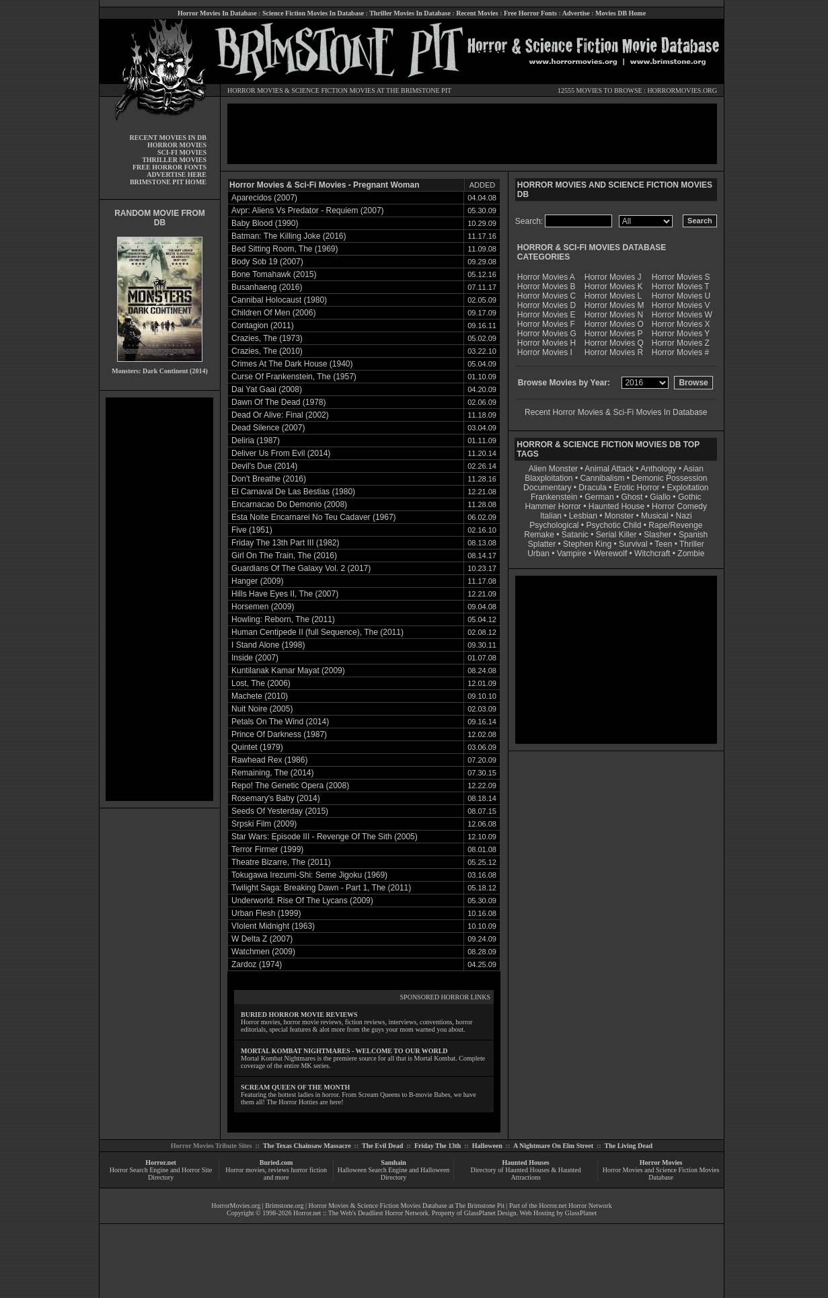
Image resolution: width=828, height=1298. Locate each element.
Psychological (553, 525)
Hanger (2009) (257, 581)
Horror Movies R (614, 352)
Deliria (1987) (255, 440)
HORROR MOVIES (255, 90)
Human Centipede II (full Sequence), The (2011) (317, 632)
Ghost (631, 497)
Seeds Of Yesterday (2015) (279, 811)
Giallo (660, 497)
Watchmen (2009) (263, 951)
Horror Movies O (614, 324)
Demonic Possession (669, 478)
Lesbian (584, 516)
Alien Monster (553, 468)
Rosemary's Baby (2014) (275, 798)
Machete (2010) (259, 696)
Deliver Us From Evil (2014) (280, 453)
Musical (655, 516)
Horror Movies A (546, 277)
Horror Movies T (681, 286)
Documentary (547, 487)
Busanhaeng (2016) (266, 287)
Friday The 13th (437, 1145)
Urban (538, 553)
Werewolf (610, 553)
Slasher (657, 534)
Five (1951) (251, 530)
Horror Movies (661, 1162)
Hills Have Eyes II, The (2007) (284, 594)
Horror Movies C (546, 296)
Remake (539, 534)
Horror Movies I (544, 352)
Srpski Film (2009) (264, 824)
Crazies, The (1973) (267, 338)
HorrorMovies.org (235, 1205)
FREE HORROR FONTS (169, 167)
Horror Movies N (614, 314)
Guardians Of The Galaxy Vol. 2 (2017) (301, 568)
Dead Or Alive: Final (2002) (280, 415)
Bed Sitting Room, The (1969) (284, 249)
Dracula (592, 487)
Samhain (393, 1162)
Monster (619, 516)
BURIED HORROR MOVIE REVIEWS (299, 1014)
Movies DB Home (620, 13)
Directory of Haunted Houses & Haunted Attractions (526, 1173)
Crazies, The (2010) (267, 351)
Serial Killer (616, 534)
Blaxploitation (548, 478)
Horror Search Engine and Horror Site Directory (161, 1173)
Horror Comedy (679, 506)
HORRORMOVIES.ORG (682, 90)
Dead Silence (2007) (268, 427)
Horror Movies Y (681, 333)
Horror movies (245, 1170)
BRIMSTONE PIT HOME (168, 182)
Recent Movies (477, 13)
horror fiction (309, 1170)
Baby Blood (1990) (264, 223)
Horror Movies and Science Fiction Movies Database (661, 1173)
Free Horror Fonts (530, 13)
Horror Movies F (546, 324)
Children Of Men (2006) (273, 312)
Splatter (542, 544)
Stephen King (587, 544)
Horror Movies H (546, 343)
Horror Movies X (681, 324)
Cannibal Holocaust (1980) (279, 300)
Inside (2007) (254, 657)
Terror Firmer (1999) (267, 849)
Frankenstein (554, 497)
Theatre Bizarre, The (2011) (281, 862)
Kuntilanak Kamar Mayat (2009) (288, 670)
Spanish (693, 534)
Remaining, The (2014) (272, 772)
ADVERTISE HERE (176, 174)
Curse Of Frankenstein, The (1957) (293, 376)
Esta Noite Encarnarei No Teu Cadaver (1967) (313, 517)
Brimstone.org (284, 1205)
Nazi (684, 516)
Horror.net (160, 1162)
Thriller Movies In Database (410, 13)
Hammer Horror (553, 506)
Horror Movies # (680, 352)
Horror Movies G (546, 333)
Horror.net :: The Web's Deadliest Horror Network (360, 1213)
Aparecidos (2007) (264, 197)
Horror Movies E (546, 314)
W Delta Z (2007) (262, 939)
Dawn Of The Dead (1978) (278, 402)
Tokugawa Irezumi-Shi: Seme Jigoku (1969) (309, 875)
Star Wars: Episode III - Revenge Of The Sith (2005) (324, 836)
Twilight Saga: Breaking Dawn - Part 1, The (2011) (321, 887)
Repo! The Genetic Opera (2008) (290, 785)
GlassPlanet (581, 1213)
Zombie (690, 553)
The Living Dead (629, 1145)
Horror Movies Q (614, 343)
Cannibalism (602, 478)
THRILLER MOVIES (174, 159)
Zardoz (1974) (256, 964)
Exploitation (687, 487)
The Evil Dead (382, 1145)
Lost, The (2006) (261, 683)
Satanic (575, 534)
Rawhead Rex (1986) (269, 760)
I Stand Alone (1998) (268, 645)
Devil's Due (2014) (264, 466)
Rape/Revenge (675, 525)
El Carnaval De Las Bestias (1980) (293, 491)
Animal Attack (609, 468)
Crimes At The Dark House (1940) (292, 364)
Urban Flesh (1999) (266, 913)
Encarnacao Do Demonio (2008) (289, 504)
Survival (633, 544)
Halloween (487, 1145)
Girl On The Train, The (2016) (284, 555)
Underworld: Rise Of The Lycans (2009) (302, 900)
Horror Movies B (546, 286)
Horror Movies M (614, 305)
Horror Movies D (546, 305)
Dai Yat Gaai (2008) (266, 389)
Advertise (576, 13)
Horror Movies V (681, 305)
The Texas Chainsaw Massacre (307, 1145)
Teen (663, 544)
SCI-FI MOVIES (181, 152)
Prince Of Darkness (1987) (279, 734)
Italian (551, 516)
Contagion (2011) (262, 325)
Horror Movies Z (681, 343)
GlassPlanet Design (490, 1213)
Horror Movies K (614, 286)
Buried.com (276, 1162)
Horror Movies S (681, 277)
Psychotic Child (613, 525)
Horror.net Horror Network (575, 1205)
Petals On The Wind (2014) (280, 721)
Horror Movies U (681, 296)
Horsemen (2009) (262, 606)
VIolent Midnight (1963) (273, 926)
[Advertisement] (159, 599)
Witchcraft (652, 553)
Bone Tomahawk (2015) (274, 274)
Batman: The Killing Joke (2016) (288, 236)
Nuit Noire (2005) (262, 709)
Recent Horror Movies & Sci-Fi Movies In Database (616, 412)
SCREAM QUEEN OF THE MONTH (295, 1087)
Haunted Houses (525, 1162)
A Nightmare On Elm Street (553, 1145)
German (599, 497)
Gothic (690, 497)
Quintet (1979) (257, 747)
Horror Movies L (613, 296)
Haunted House (616, 506)
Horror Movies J (613, 277)
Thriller (691, 544)
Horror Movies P (614, 333)
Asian (693, 468)
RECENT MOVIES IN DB (167, 137)
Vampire (572, 553)
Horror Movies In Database (217, 13)
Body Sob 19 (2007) (267, 261)
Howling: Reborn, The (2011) (283, 619)
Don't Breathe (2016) (268, 479)
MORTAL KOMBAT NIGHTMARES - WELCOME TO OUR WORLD (344, 1051)
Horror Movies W (682, 314)
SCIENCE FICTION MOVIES (333, 90)
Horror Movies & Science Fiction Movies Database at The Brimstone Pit (406, 1205)
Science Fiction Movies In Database (313, 13)
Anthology (658, 468)
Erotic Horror (637, 487)
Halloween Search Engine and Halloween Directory (394, 1173)
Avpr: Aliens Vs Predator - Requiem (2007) (307, 210)
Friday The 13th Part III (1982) (285, 542)
